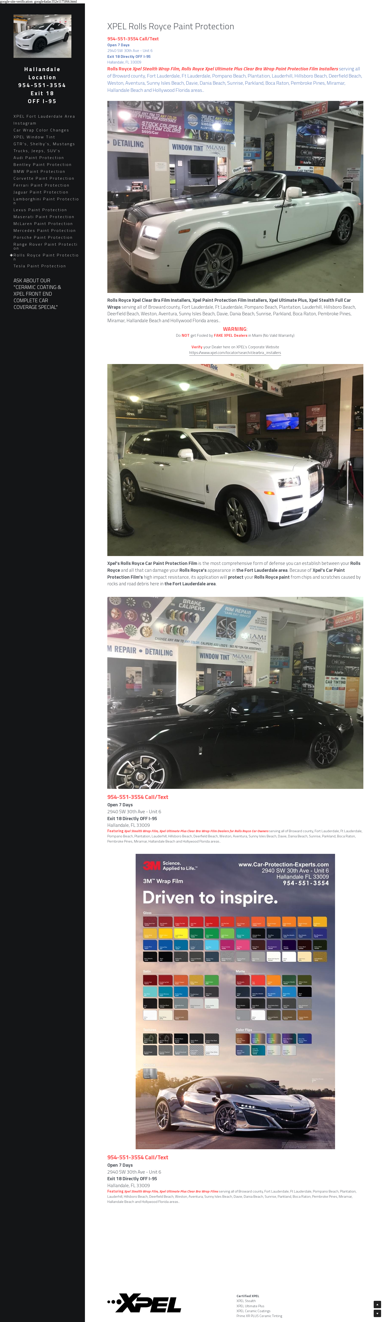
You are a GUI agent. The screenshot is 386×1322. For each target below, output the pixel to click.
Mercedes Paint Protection (45, 230)
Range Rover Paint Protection (46, 246)
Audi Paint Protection (39, 157)
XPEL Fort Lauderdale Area (44, 116)
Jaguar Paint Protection (41, 192)
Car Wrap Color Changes (41, 130)
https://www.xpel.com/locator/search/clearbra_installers (235, 352)
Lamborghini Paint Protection (46, 201)
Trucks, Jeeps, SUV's (37, 151)
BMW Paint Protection (39, 171)
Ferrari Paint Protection (42, 185)
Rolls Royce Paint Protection (46, 257)
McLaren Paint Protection (43, 223)
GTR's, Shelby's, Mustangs (44, 144)
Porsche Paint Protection (43, 237)
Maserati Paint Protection (44, 217)
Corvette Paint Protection (44, 178)
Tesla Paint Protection (40, 266)
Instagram (25, 123)
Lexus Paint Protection (40, 210)
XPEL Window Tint (34, 137)
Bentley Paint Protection (43, 164)
